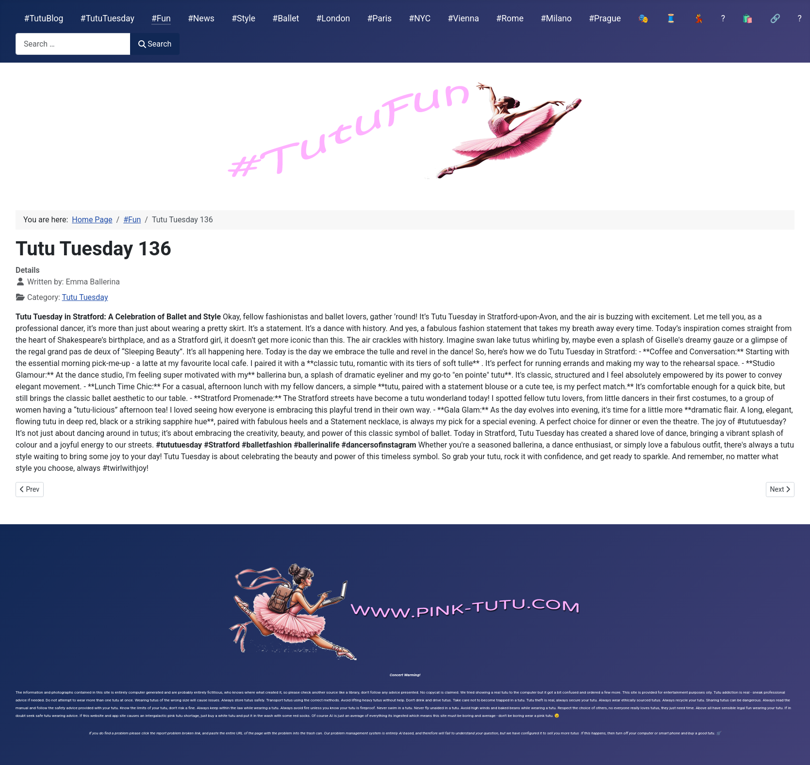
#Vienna (463, 18)
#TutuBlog (44, 18)
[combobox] (73, 44)
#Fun (161, 18)
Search (154, 44)
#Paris (379, 18)
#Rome (509, 18)
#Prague (605, 18)
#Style (243, 18)
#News (201, 18)
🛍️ (747, 18)
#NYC (419, 18)
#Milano (556, 18)
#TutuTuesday (107, 18)
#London (333, 18)
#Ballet (285, 18)
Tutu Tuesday (85, 297)
